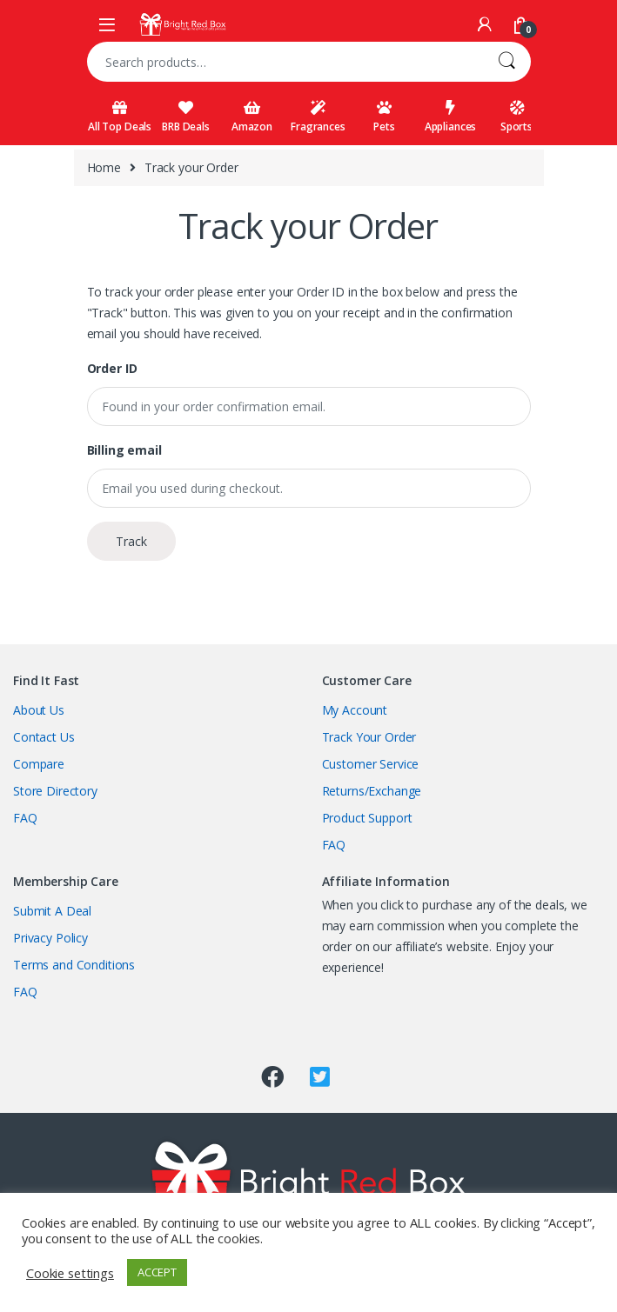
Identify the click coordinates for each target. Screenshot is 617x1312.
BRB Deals (186, 117)
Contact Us (44, 737)
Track (131, 541)
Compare (38, 764)
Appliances (451, 117)
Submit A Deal (52, 910)
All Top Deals (119, 117)
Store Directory (55, 791)
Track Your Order (369, 737)
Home (104, 167)
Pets (383, 117)
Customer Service (370, 764)
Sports (516, 117)
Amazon (251, 117)
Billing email (124, 450)
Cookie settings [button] (70, 1273)
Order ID (112, 368)
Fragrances (318, 117)
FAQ (25, 817)
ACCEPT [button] (157, 1272)
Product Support (367, 817)
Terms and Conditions (74, 964)
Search (506, 62)
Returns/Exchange (372, 791)
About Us (38, 710)
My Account (355, 710)
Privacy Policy (50, 937)
